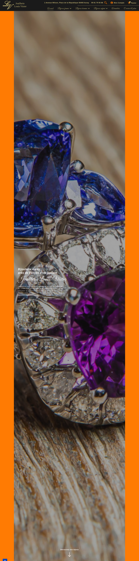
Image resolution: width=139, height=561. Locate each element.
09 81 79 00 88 (97, 3)
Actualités (116, 8)
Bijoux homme (82, 8)
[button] (106, 2)
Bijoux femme (64, 8)
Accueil (50, 8)
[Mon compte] (112, 3)
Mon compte (119, 3)
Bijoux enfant (101, 8)
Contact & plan (130, 8)
